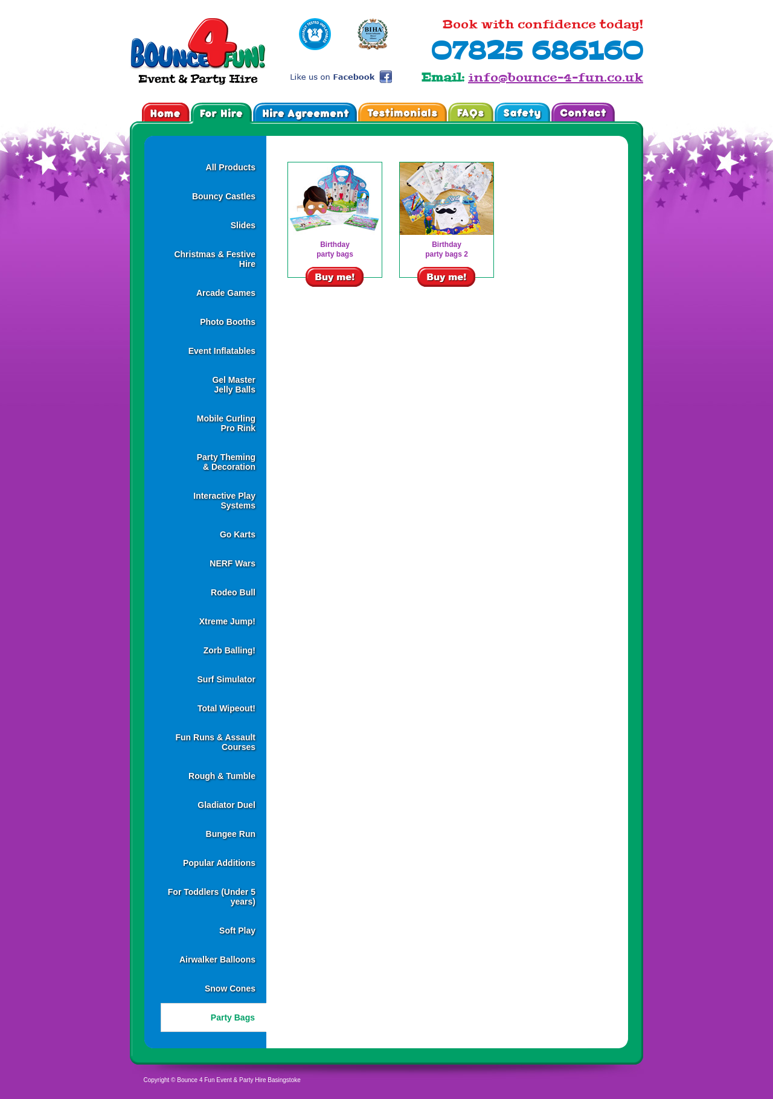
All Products (230, 167)
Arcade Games (225, 293)
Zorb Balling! (229, 650)
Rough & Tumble (221, 776)
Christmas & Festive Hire (214, 259)
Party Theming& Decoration (226, 462)
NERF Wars (232, 563)
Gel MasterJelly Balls (233, 384)
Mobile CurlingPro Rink (226, 423)
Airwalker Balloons (217, 959)
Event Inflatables (221, 351)
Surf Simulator (226, 679)
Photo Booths (227, 322)
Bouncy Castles (223, 196)
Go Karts (237, 534)
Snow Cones (230, 988)
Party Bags (233, 1017)
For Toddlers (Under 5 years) (211, 896)
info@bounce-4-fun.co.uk (555, 77)
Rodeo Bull (233, 592)
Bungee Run (230, 834)
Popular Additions (219, 863)
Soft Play (237, 930)
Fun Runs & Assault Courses (216, 742)
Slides (243, 225)
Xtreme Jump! (227, 621)
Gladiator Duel (226, 805)
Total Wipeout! (226, 708)
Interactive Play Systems (224, 500)
